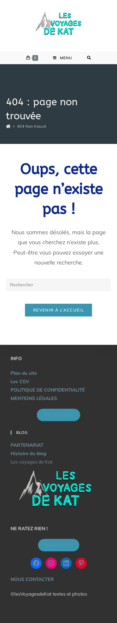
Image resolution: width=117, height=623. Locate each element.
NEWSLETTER (58, 545)
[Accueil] (8, 126)
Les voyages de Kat (31, 462)
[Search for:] (89, 58)
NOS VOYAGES (58, 414)
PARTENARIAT (27, 445)
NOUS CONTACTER (32, 579)
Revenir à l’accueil (58, 309)
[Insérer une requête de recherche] (58, 284)
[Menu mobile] (62, 58)
